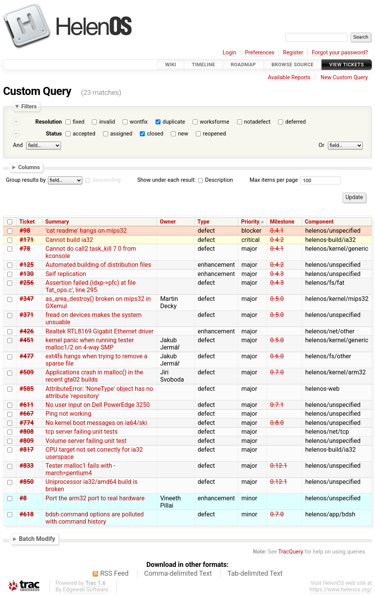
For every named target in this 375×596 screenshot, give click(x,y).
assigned (121, 134)
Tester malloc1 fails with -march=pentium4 (80, 469)
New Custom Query (344, 77)
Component (319, 222)
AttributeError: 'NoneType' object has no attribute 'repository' (99, 392)
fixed (79, 122)
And (18, 145)
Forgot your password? (340, 52)
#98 (25, 230)
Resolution (48, 122)
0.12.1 (278, 465)
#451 (27, 340)
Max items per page (273, 180)
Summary (57, 222)
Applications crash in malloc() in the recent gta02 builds (94, 376)
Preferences (259, 52)
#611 (27, 404)
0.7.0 (276, 372)
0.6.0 (276, 356)
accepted (84, 134)
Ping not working (68, 413)
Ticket (26, 222)
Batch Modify (37, 538)
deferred (295, 122)
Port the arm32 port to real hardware (95, 498)
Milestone (282, 222)
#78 (25, 248)
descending (106, 180)
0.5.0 (276, 298)
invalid (107, 122)
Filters (28, 106)
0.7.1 (276, 404)
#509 (27, 372)
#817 (27, 449)
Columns (29, 167)
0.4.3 (276, 274)
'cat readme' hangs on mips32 (86, 230)
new (183, 134)
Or (321, 145)
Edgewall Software (85, 589)
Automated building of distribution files (98, 264)
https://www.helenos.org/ (340, 589)
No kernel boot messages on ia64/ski (96, 422)
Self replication (66, 274)
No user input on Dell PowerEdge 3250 (98, 404)
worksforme (214, 122)
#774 (27, 422)
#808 (27, 431)
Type (203, 222)
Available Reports (289, 77)
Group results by (26, 180)
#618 (27, 514)
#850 (27, 481)
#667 (27, 413)
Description (215, 180)
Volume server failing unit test (86, 440)
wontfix (139, 122)
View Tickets (346, 64)
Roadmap (243, 64)
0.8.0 (276, 422)
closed (155, 134)
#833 (27, 465)
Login (229, 52)
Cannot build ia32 (69, 239)
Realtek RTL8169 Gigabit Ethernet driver (100, 331)
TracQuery (290, 552)
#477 (27, 356)
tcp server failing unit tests (82, 431)
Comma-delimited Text (178, 573)
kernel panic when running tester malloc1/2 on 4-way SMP (90, 343)
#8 (23, 498)
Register (293, 52)
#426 (27, 331)
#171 (27, 239)
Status (54, 134)
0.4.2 (276, 239)
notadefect (257, 122)
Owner (168, 222)
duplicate (173, 122)
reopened (214, 134)
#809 (27, 440)
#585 (27, 388)
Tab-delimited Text (255, 573)
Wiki (170, 64)
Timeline (203, 64)
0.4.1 (276, 230)
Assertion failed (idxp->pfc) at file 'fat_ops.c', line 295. (91, 286)
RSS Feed (114, 573)
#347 (27, 298)
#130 (27, 274)
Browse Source (293, 64)
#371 (27, 314)
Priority (250, 222)
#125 (27, 264)
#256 (27, 282)
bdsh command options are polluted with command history (95, 518)
